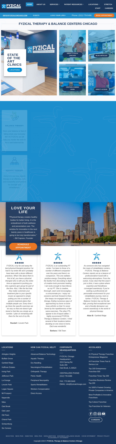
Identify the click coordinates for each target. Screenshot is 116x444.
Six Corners (6, 428)
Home (29, 4)
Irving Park (6, 371)
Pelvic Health (36, 376)
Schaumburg (7, 424)
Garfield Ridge (7, 363)
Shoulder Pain (50, 436)
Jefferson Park (7, 376)
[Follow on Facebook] (91, 414)
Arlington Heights (9, 354)
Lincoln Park (7, 385)
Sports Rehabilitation (39, 385)
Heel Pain (38, 436)
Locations (94, 4)
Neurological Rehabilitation (41, 367)
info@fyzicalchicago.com (15, 15)
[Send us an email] (99, 414)
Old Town (5, 415)
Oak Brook (6, 406)
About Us (40, 4)
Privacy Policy (103, 436)
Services (55, 4)
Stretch (108, 4)
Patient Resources (74, 4)
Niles (4, 402)
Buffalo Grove (7, 359)
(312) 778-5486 (85, 15)
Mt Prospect (6, 393)
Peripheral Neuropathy (40, 380)
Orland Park (6, 419)
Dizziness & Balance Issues (68, 436)
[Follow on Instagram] (95, 414)
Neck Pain (19, 436)
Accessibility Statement (58, 437)
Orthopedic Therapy (39, 371)
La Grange (6, 380)
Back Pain (10, 436)
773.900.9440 (69, 381)
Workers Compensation (40, 389)
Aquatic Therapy (37, 359)
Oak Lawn (6, 411)
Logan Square (7, 389)
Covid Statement (89, 436)
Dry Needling (36, 363)
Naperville (6, 398)
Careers (109, 8)
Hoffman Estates (8, 367)
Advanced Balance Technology (43, 354)
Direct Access (36, 393)
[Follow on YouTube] (103, 414)
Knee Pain (29, 436)
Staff (97, 8)
